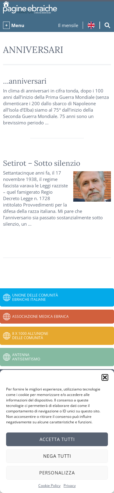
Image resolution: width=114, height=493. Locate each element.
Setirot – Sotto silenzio (41, 163)
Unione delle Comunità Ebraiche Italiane (35, 297)
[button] (105, 377)
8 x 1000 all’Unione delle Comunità (30, 335)
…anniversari (25, 81)
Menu (17, 25)
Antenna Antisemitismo (26, 357)
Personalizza (57, 473)
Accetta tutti (57, 439)
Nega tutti (57, 456)
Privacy (70, 485)
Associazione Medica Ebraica (40, 316)
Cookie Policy (49, 485)
